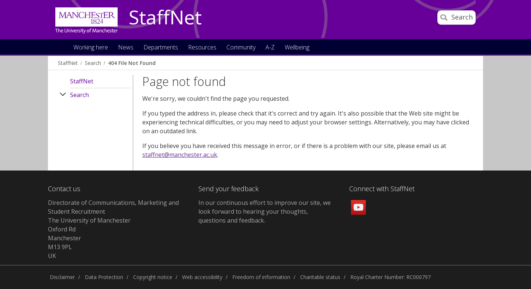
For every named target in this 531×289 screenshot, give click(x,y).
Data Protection (104, 277)
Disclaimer (62, 277)
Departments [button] (160, 47)
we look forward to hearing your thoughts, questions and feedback (264, 211)
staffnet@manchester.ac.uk (179, 155)
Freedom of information (261, 277)
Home (60, 47)
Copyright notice (152, 277)
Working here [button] (90, 47)
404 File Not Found (132, 62)
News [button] (125, 47)
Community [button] (241, 47)
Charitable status (320, 277)
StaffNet (165, 18)
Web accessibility (202, 277)
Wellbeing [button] (297, 47)
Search (93, 62)
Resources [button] (202, 47)
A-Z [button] (270, 47)
